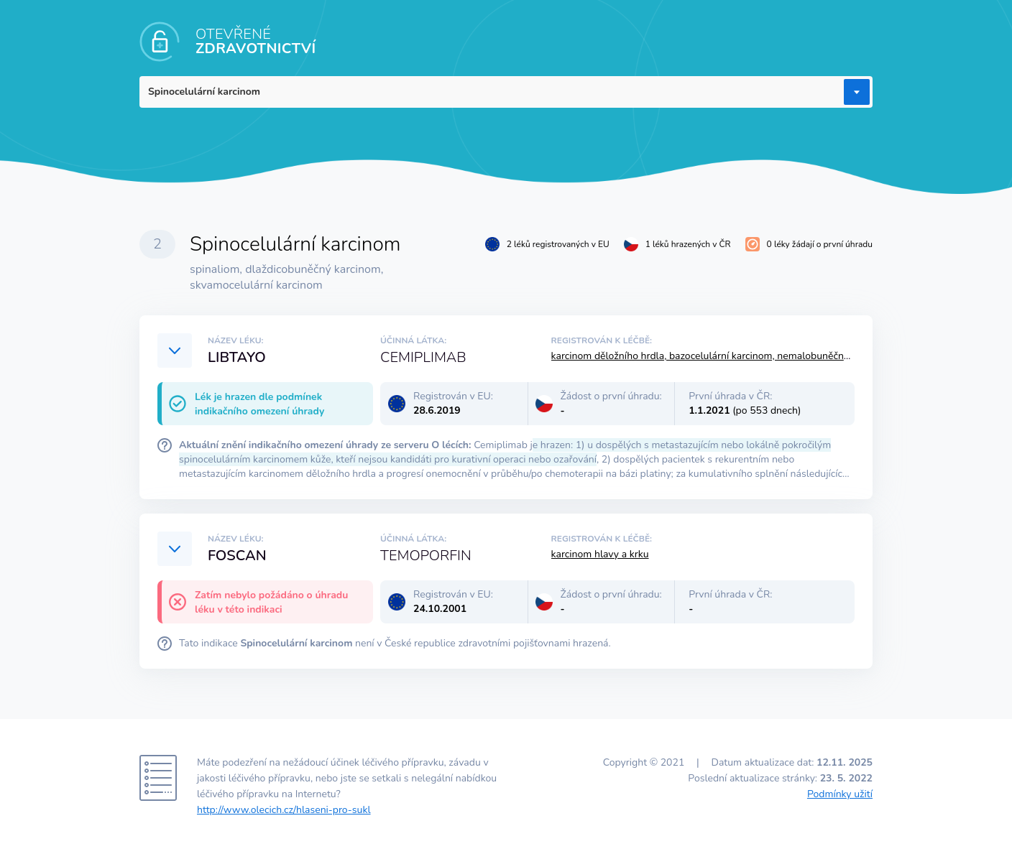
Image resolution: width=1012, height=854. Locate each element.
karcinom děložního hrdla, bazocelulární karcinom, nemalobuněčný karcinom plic (731, 356)
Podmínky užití (840, 794)
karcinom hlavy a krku (600, 554)
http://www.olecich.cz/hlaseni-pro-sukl (284, 810)
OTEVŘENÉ (256, 41)
